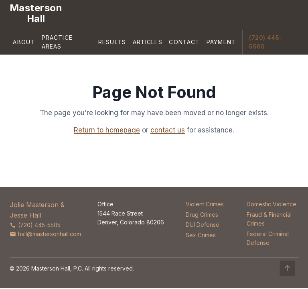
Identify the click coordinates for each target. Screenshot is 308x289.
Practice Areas (57, 42)
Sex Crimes (201, 235)
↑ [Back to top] (287, 268)
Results (112, 42)
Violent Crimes (205, 204)
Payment (221, 42)
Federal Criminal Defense (268, 238)
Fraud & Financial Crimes (269, 219)
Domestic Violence (271, 204)
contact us (167, 130)
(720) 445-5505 (265, 42)
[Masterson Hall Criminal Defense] (36, 13)
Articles (147, 42)
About (24, 42)
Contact (184, 42)
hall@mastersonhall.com (45, 233)
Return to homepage (107, 130)
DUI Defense (202, 224)
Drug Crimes (202, 214)
